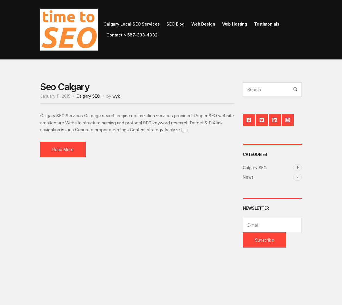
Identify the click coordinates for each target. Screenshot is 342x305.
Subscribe (264, 240)
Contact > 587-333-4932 (131, 34)
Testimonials (266, 24)
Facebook (249, 120)
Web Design (203, 24)
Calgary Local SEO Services (131, 24)
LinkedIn (275, 120)
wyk (116, 96)
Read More (63, 149)
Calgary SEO (88, 96)
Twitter (262, 120)
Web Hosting (234, 24)
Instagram (288, 120)
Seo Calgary (65, 86)
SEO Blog (175, 24)
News (248, 177)
